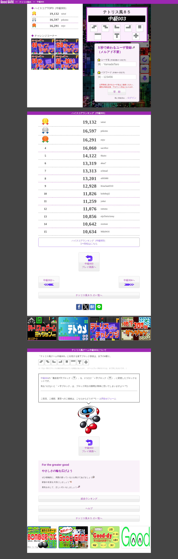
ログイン (131, 98)
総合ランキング (89, 498)
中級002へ (48, 282)
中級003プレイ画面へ (89, 261)
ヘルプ (89, 508)
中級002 (44, 378)
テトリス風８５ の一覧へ (89, 295)
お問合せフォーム (107, 398)
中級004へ (129, 282)
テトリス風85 (25, 2)
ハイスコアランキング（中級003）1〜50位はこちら (89, 242)
